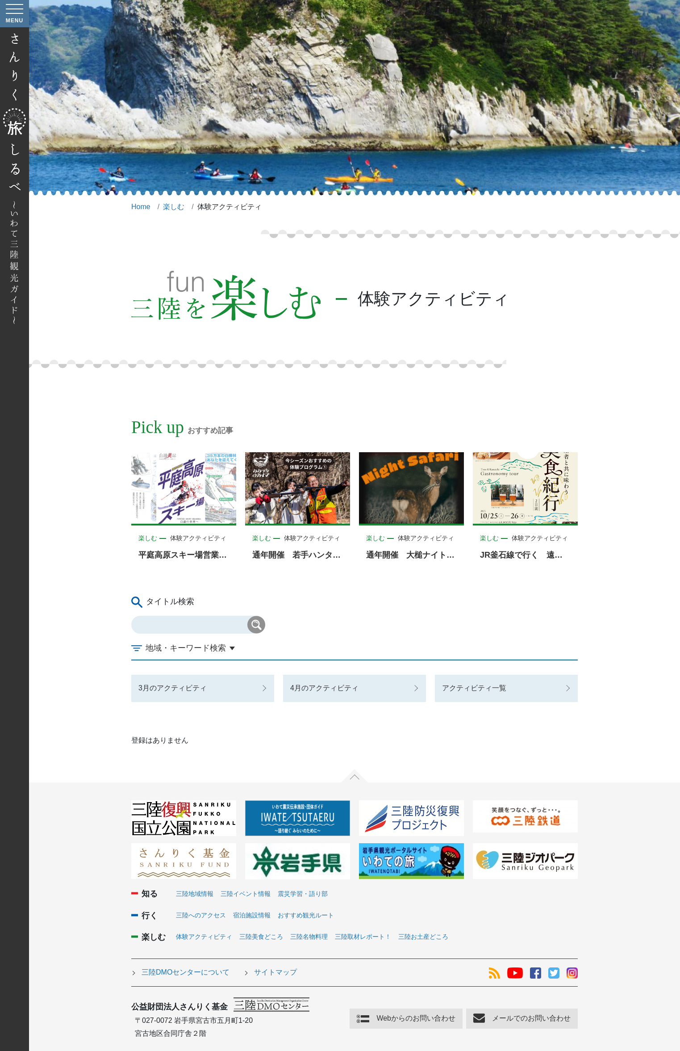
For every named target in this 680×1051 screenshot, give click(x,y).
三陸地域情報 (194, 893)
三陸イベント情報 (246, 893)
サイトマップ (275, 972)
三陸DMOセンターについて (185, 972)
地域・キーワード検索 (186, 647)
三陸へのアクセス (201, 915)
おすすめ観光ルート (306, 915)
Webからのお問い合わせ (415, 1018)
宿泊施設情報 (252, 915)
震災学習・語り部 (303, 893)
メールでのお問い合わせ (531, 1018)
